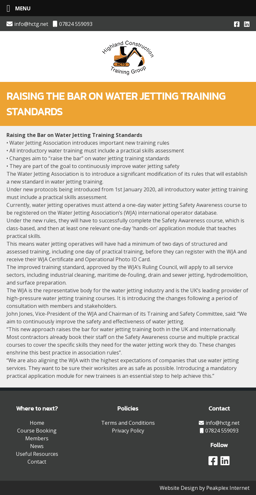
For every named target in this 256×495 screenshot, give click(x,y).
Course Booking (37, 430)
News (37, 446)
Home (37, 422)
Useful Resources (37, 453)
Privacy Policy (128, 430)
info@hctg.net (27, 24)
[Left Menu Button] (16, 8)
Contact (36, 461)
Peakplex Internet (228, 487)
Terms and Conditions (128, 422)
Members (36, 438)
